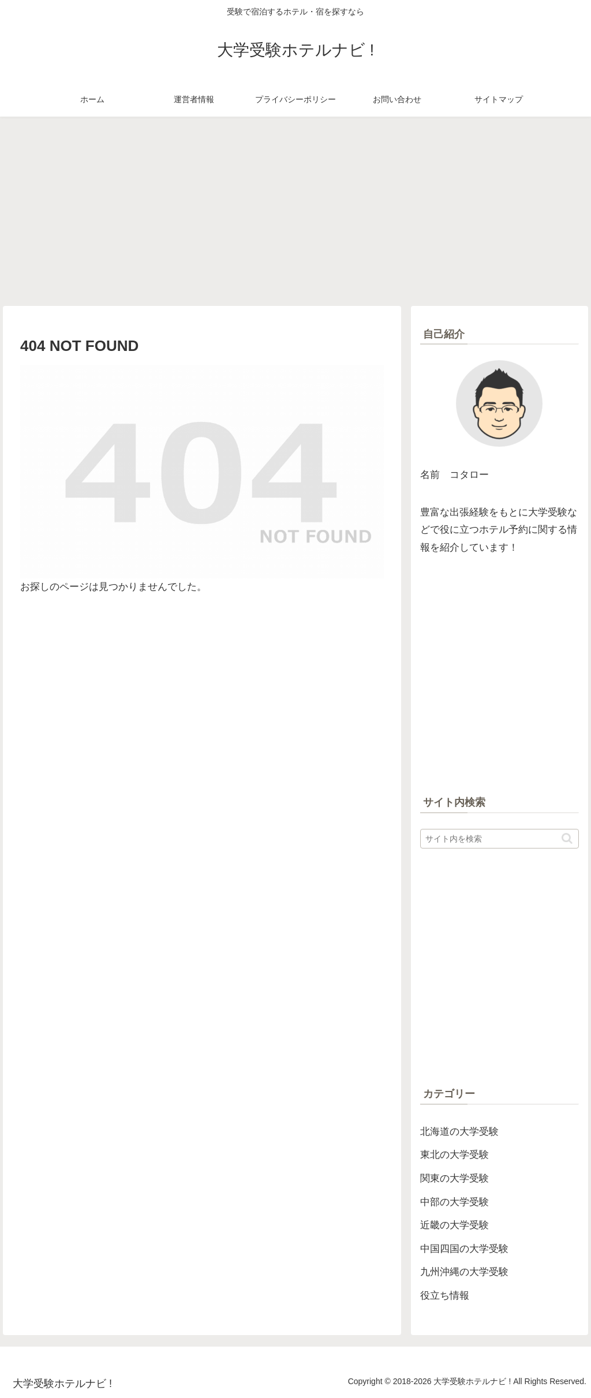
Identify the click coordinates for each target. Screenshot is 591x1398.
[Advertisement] (295, 211)
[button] (567, 838)
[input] (499, 838)
